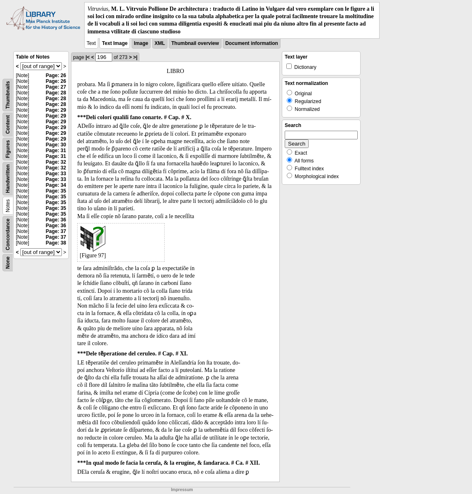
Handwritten (8, 178)
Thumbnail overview (195, 43)
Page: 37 (56, 231)
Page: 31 (56, 150)
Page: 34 (56, 185)
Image (141, 43)
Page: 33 (56, 173)
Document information (251, 43)
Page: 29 (56, 110)
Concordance (8, 234)
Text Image (114, 43)
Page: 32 (56, 162)
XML (160, 43)
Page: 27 (56, 87)
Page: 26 (56, 75)
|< (87, 57)
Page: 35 (56, 191)
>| (135, 57)
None (8, 262)
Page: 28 (56, 93)
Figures (8, 149)
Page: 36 (56, 220)
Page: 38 (56, 243)
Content (8, 124)
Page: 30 (56, 145)
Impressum (182, 489)
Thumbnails (8, 94)
